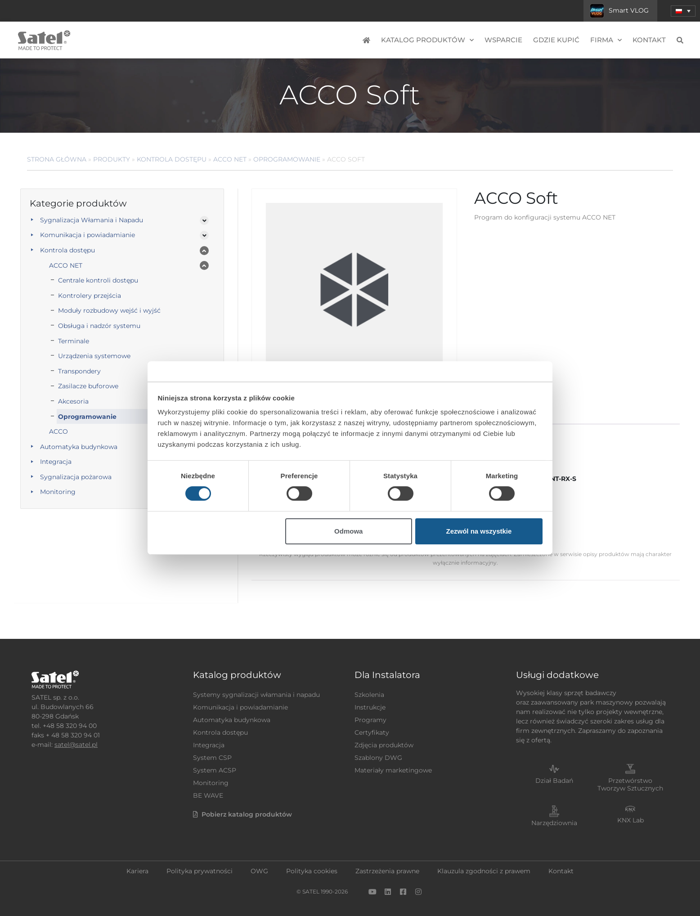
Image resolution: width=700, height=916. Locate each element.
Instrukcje (370, 707)
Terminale (73, 341)
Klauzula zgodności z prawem (483, 871)
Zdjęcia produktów (383, 745)
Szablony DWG (378, 758)
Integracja (56, 462)
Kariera (137, 871)
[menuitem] (683, 11)
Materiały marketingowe (393, 770)
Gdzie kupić (556, 40)
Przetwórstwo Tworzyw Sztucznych (630, 784)
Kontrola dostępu (171, 159)
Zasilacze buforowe (88, 386)
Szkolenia (369, 695)
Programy (370, 720)
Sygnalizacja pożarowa (76, 477)
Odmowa (348, 531)
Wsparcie (503, 40)
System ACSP (214, 770)
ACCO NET (230, 159)
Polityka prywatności (199, 871)
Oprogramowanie (286, 159)
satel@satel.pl (76, 745)
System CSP (212, 758)
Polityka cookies (311, 871)
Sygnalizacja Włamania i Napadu (91, 220)
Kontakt (649, 40)
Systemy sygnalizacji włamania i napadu (256, 695)
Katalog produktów (427, 40)
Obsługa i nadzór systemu (99, 326)
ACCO (58, 431)
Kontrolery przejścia (89, 296)
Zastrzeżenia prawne (387, 871)
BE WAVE (208, 795)
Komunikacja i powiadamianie (87, 235)
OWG (259, 871)
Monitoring (58, 492)
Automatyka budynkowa (78, 447)
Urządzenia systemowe (94, 356)
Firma (606, 40)
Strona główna (56, 159)
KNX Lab (630, 820)
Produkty (111, 159)
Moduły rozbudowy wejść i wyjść (109, 310)
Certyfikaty (371, 732)
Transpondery (79, 371)
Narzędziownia (554, 823)
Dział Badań (554, 781)
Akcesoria (73, 401)
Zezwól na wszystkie (479, 531)
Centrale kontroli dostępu (98, 280)
